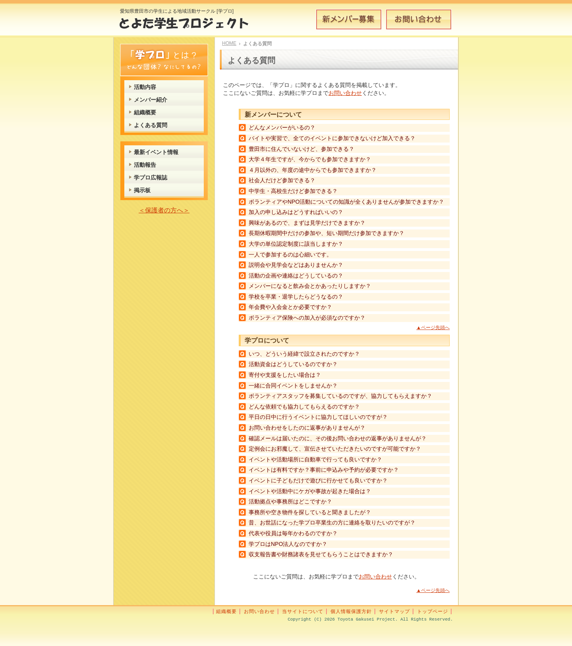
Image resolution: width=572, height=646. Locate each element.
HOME (229, 43)
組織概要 (145, 112)
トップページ (432, 611)
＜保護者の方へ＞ (164, 210)
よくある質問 (150, 125)
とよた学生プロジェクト (189, 25)
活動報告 (145, 165)
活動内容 (145, 87)
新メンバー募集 (349, 19)
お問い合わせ (419, 19)
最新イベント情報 (156, 152)
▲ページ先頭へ (433, 327)
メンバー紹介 (150, 99)
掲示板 (142, 190)
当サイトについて (302, 611)
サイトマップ (394, 611)
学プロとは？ (164, 60)
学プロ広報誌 (150, 177)
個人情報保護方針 (351, 611)
